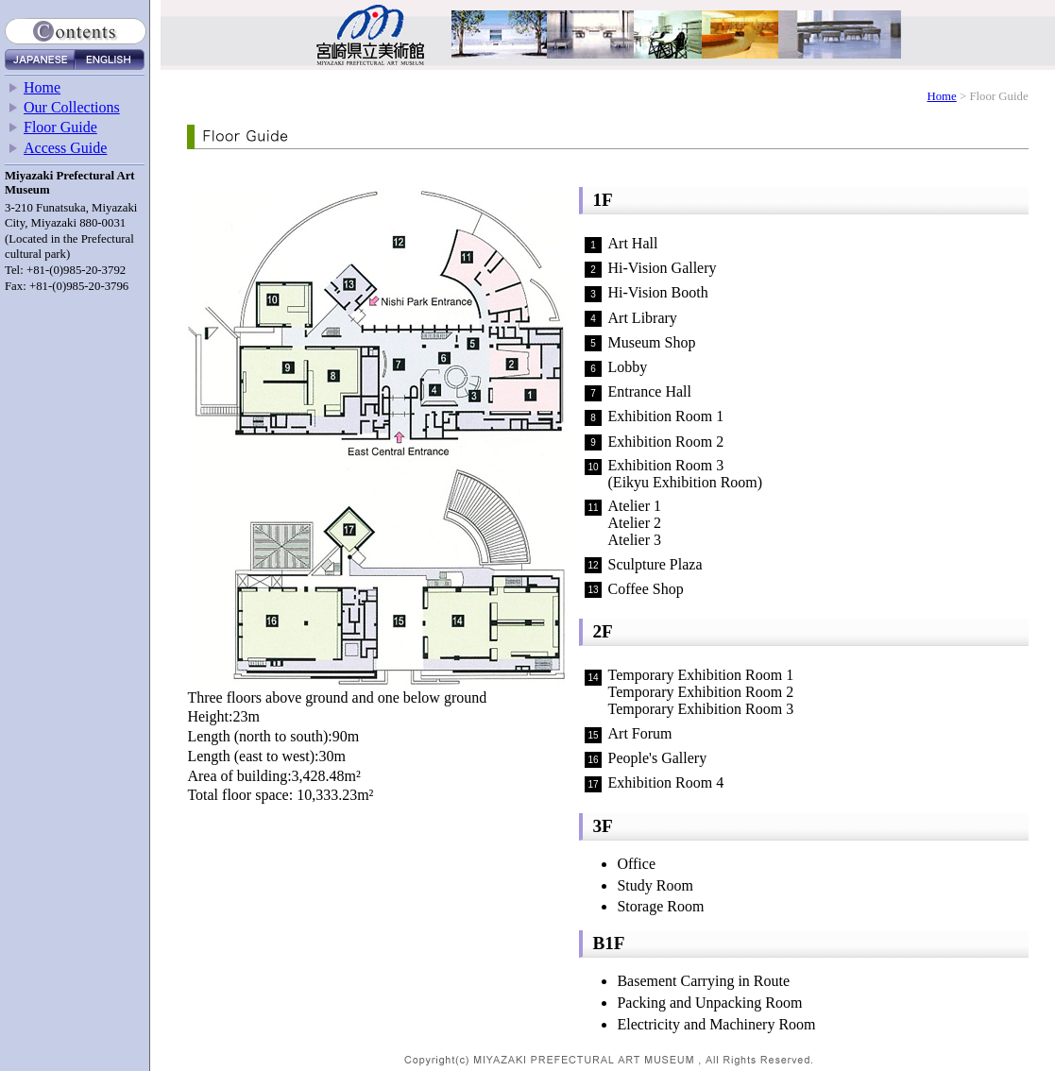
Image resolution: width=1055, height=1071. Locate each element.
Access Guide (65, 148)
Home (42, 87)
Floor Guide (60, 127)
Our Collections (72, 107)
